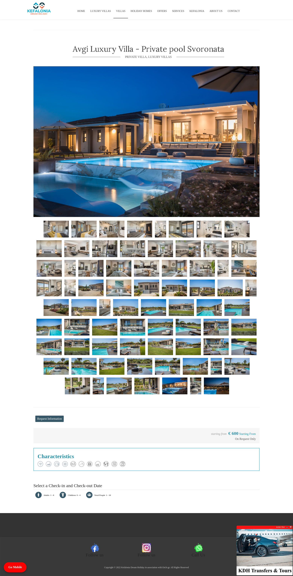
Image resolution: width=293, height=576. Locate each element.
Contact (234, 11)
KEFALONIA (196, 11)
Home (81, 11)
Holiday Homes (141, 11)
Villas (120, 11)
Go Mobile (15, 567)
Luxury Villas (100, 11)
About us (215, 11)
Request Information (49, 418)
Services (178, 11)
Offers (162, 11)
